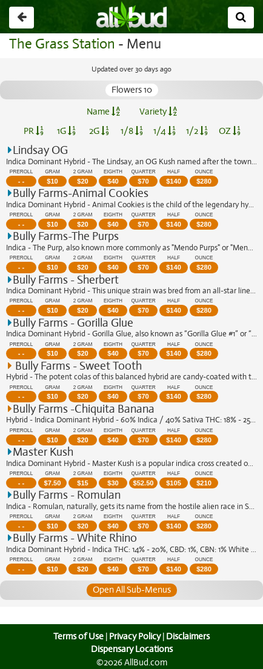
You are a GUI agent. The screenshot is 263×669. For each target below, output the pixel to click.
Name (102, 111)
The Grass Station (60, 44)
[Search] (241, 17)
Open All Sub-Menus (131, 589)
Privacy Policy (134, 636)
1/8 (132, 130)
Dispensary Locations (131, 649)
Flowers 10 (131, 89)
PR (33, 130)
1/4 (164, 130)
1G (66, 130)
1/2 (197, 130)
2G (98, 130)
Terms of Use (77, 636)
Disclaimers (189, 636)
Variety (157, 111)
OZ (230, 130)
